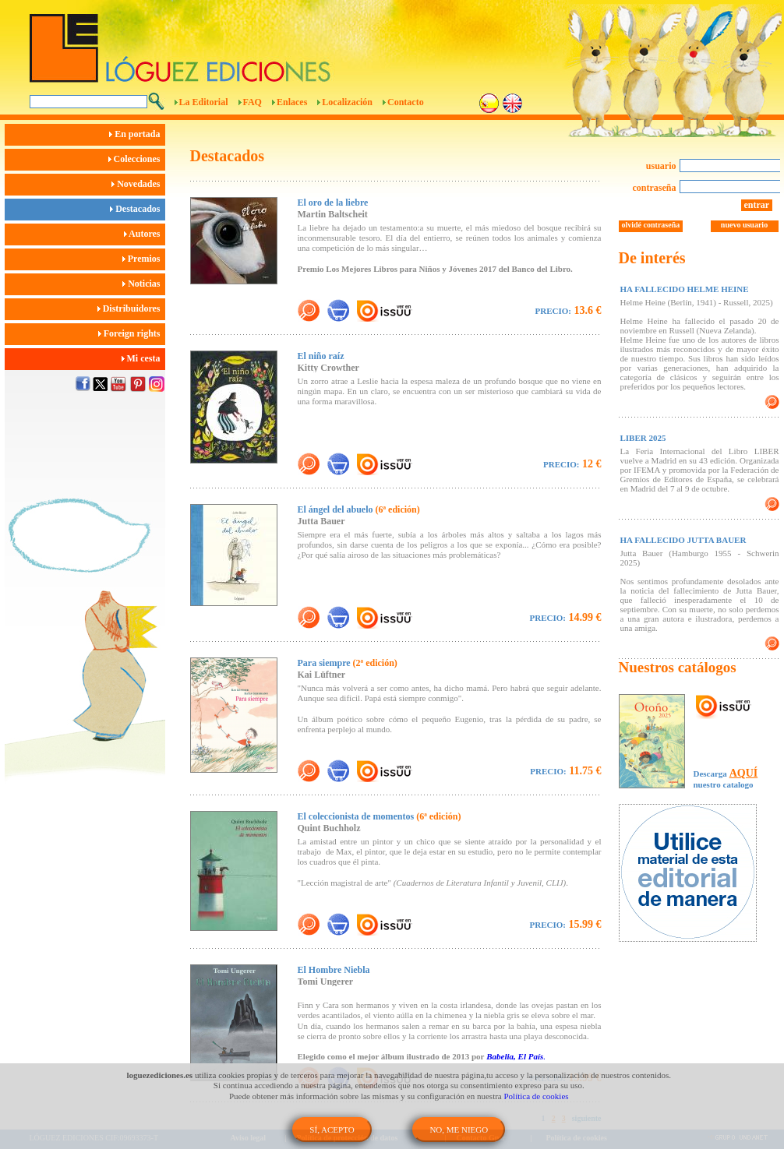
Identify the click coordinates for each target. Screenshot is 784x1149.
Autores (144, 233)
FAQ (252, 102)
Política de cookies (536, 1096)
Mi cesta (143, 358)
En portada (136, 134)
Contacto (405, 102)
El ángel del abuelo (359, 509)
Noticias (143, 283)
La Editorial (203, 102)
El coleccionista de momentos (379, 816)
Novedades (137, 183)
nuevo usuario (744, 224)
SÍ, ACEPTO (331, 1129)
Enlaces (292, 102)
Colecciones (136, 158)
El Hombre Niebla (334, 969)
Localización (347, 102)
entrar (757, 204)
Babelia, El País (513, 1056)
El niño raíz (321, 356)
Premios (143, 258)
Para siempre (347, 662)
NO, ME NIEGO (458, 1129)
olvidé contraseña (651, 224)
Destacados (137, 208)
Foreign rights (131, 333)
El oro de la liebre (333, 202)
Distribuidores (131, 308)
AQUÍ (743, 773)
